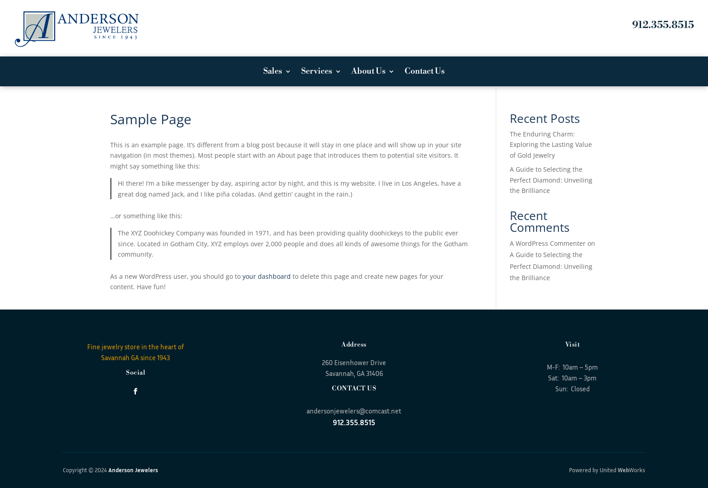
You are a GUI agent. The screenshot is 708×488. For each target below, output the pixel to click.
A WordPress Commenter (548, 243)
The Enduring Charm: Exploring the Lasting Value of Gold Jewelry (551, 145)
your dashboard (266, 276)
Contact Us (425, 72)
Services (316, 72)
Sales (272, 72)
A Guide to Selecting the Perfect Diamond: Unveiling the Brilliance (551, 180)
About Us (368, 72)
